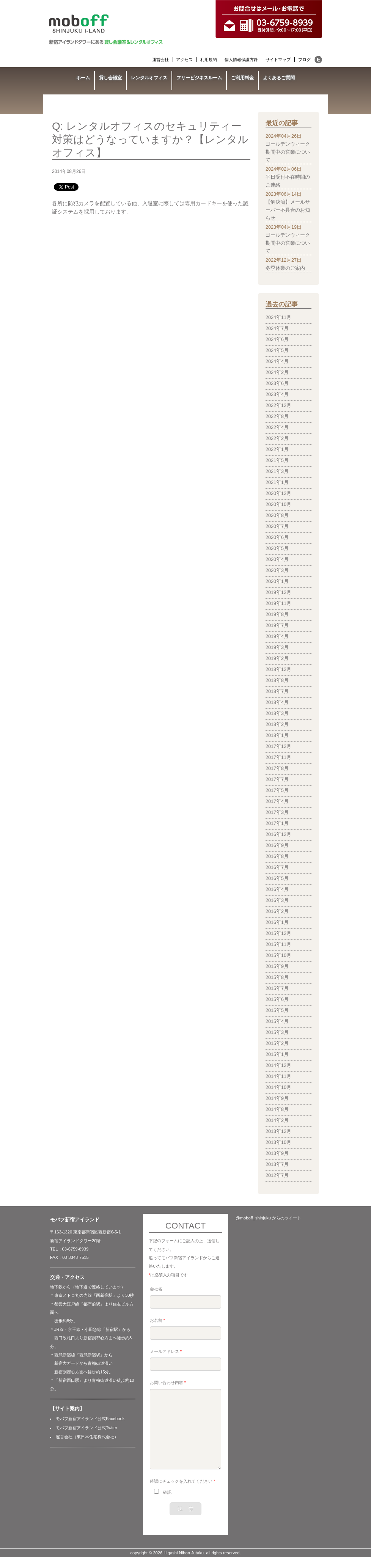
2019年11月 (278, 603)
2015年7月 (277, 988)
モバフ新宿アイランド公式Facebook (90, 1418)
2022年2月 (277, 438)
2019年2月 (277, 658)
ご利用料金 (242, 77)
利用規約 (208, 59)
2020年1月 (277, 581)
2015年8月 (277, 977)
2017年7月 (277, 779)
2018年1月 (277, 735)
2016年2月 (277, 911)
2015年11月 (278, 944)
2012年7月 (277, 1175)
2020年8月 (277, 515)
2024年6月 (277, 339)
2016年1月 (277, 922)
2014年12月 (278, 1065)
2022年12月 (278, 405)
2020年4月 (277, 559)
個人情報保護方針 (241, 59)
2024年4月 (277, 361)
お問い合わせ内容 (168, 1382)
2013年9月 (277, 1153)
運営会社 (160, 59)
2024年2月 (277, 372)
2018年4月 (277, 702)
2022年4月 (277, 427)
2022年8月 (277, 416)
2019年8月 (277, 614)
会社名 (156, 1289)
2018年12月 (278, 669)
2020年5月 (277, 548)
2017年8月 (277, 768)
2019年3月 (277, 647)
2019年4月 (277, 636)
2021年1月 (277, 482)
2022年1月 (277, 449)
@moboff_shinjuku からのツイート (268, 1218)
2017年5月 (277, 790)
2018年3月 (277, 713)
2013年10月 (278, 1142)
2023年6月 (277, 383)
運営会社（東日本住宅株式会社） (87, 1436)
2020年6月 (277, 537)
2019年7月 (277, 625)
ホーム (83, 77)
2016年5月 (277, 878)
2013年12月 (278, 1131)
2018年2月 (277, 724)
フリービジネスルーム (199, 77)
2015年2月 (277, 1043)
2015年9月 (277, 966)
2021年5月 (277, 460)
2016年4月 (277, 889)
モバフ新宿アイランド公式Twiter (86, 1427)
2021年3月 (277, 471)
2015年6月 (277, 999)
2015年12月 (278, 933)
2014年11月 (278, 1076)
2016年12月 (278, 834)
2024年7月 (277, 328)
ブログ (304, 59)
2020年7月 (277, 526)
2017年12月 (278, 746)
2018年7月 (277, 691)
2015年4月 (277, 1021)
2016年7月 (277, 867)
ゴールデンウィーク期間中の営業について (288, 152)
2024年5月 (277, 350)
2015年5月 (277, 1010)
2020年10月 (278, 504)
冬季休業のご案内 (285, 268)
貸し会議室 (110, 77)
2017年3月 (277, 812)
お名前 (157, 1320)
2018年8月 (277, 680)
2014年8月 (277, 1109)
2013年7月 (277, 1164)
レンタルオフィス (149, 77)
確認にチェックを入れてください (182, 1481)
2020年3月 (277, 570)
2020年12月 (278, 493)
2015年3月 (277, 1032)
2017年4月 (277, 801)
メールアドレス (166, 1351)
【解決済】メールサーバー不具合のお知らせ (288, 210)
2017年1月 (277, 823)
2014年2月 (277, 1120)
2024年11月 (278, 317)
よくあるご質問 (279, 77)
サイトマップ (278, 59)
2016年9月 (277, 845)
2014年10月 (278, 1087)
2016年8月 (277, 856)
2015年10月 (278, 955)
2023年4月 (277, 394)
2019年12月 (278, 592)
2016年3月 (277, 900)
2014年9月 (277, 1098)
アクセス (184, 59)
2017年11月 (278, 757)
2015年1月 (277, 1054)
